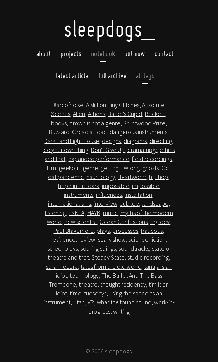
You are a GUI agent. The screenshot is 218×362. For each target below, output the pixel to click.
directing (160, 141)
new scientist (80, 221)
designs (111, 141)
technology (84, 275)
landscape (155, 203)
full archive (112, 75)
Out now (134, 53)
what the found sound (124, 302)
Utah (79, 302)
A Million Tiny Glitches (112, 105)
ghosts (150, 168)
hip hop (158, 177)
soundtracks (133, 248)
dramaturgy (142, 150)
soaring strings (98, 248)
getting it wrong (120, 168)
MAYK (93, 213)
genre (90, 168)
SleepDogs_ (109, 28)
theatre (88, 284)
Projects (70, 53)
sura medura (62, 266)
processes (125, 230)
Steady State (108, 257)
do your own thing (65, 150)
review (86, 239)
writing (121, 311)
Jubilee (129, 203)
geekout (69, 168)
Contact (163, 53)
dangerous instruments (138, 132)
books (59, 123)
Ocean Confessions (124, 221)
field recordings (152, 158)
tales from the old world (111, 266)
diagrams (135, 141)
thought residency (123, 284)
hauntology (100, 177)
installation (138, 194)
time (75, 293)
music (110, 213)
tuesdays (95, 293)
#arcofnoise (68, 105)
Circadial (83, 132)
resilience (63, 239)
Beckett (155, 114)
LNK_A (76, 213)
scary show (112, 239)
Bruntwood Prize (144, 123)
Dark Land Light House (71, 141)
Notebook (103, 53)
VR (91, 302)
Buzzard (59, 132)
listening (55, 213)
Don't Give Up (108, 150)
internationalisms (69, 203)
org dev (160, 221)
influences (109, 194)
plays (103, 230)
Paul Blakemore (73, 230)
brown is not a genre (94, 123)
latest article (72, 75)
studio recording (148, 257)
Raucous (152, 230)
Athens (96, 114)
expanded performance (98, 158)
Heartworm (132, 177)
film (51, 168)
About (43, 53)
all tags (145, 75)
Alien (79, 114)
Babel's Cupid (125, 114)
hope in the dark (78, 186)
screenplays (62, 248)
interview (105, 203)
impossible (115, 186)
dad (102, 132)
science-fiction (147, 239)
